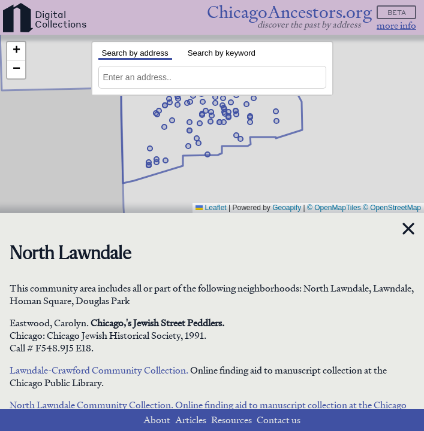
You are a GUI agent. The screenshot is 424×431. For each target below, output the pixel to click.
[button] (157, 162)
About (156, 420)
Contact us (278, 420)
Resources (231, 420)
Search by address (135, 52)
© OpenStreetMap (392, 208)
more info (396, 25)
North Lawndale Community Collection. (92, 405)
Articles (190, 420)
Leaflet (211, 208)
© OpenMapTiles (334, 208)
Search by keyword (221, 52)
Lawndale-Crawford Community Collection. (99, 370)
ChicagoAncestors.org (289, 12)
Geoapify (286, 208)
